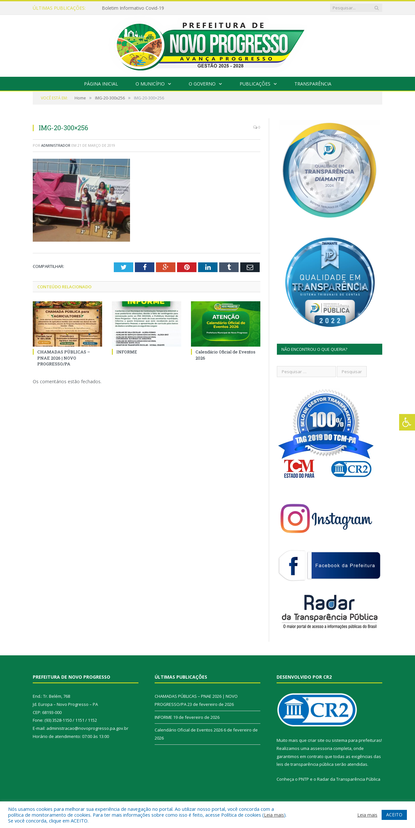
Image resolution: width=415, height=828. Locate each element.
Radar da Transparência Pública (348, 779)
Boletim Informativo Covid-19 (133, 8)
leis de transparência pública (305, 764)
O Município (150, 84)
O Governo (202, 84)
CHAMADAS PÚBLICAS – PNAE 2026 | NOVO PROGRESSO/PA (63, 357)
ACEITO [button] (394, 814)
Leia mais (274, 814)
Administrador (55, 145)
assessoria (321, 748)
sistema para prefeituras (356, 740)
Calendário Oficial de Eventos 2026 (189, 730)
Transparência (312, 84)
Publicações (255, 84)
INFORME (126, 352)
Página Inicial (101, 84)
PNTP (304, 779)
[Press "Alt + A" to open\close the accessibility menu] (407, 422)
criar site (316, 740)
